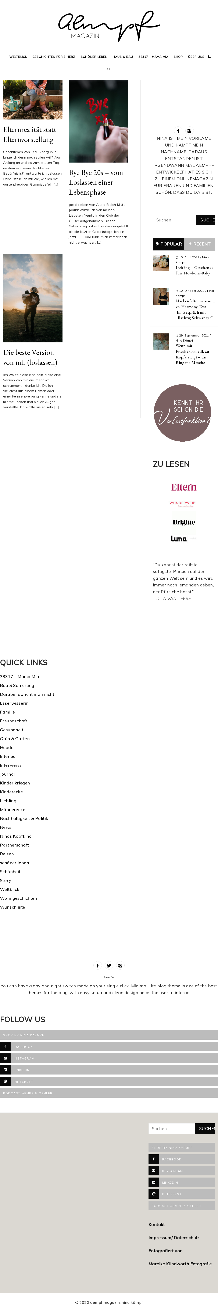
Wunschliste (12, 907)
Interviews (11, 765)
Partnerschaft (14, 845)
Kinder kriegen (15, 783)
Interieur (8, 756)
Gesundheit (11, 729)
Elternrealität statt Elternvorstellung (29, 134)
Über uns (196, 57)
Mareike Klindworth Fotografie (180, 1263)
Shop (178, 57)
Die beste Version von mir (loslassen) (30, 357)
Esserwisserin (14, 703)
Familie (7, 712)
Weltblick (18, 57)
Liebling (8, 800)
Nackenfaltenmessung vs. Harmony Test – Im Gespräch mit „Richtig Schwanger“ (195, 309)
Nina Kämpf (184, 340)
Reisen (7, 853)
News (6, 827)
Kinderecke (11, 791)
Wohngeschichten (18, 898)
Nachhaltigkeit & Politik (24, 818)
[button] (209, 57)
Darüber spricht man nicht (27, 694)
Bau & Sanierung (17, 685)
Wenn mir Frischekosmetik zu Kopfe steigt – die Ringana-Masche (192, 354)
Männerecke (12, 809)
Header (7, 747)
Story (5, 880)
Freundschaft (13, 720)
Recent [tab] (199, 244)
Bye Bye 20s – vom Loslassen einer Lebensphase (96, 182)
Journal (7, 774)
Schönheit (10, 871)
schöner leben (14, 862)
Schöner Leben (94, 57)
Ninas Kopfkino (16, 836)
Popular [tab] (168, 244)
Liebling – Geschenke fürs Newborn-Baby (194, 270)
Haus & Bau (123, 57)
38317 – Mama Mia (153, 57)
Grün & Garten (15, 738)
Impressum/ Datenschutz (175, 1237)
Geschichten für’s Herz (53, 57)
